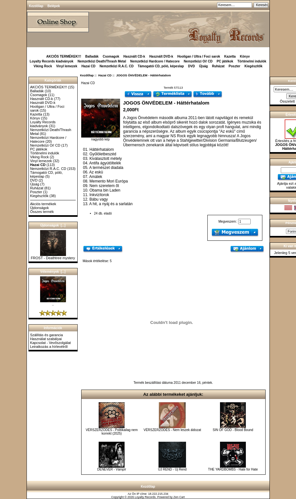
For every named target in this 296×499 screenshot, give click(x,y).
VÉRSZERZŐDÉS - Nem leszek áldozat (172, 430)
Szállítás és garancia (46, 335)
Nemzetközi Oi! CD (198, 61)
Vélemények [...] (52, 271)
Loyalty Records (145, 497)
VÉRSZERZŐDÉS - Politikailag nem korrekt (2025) (112, 431)
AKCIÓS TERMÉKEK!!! (63, 56)
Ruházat (218, 66)
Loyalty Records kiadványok (51, 61)
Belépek (54, 6)
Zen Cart (179, 497)
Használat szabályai (46, 339)
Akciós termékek (43, 204)
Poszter (234, 66)
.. (53, 302)
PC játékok (225, 61)
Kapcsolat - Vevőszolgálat (50, 343)
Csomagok (111, 56)
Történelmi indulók (251, 61)
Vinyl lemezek (66, 66)
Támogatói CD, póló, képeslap (161, 66)
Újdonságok (39, 208)
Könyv (245, 56)
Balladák (92, 56)
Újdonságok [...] (53, 225)
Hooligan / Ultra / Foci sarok (198, 56)
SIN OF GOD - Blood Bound (233, 430)
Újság (203, 66)
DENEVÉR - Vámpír (111, 469)
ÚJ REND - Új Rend (172, 469)
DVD (191, 66)
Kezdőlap (36, 6)
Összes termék (42, 212)
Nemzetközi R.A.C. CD (117, 66)
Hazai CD (105, 75)
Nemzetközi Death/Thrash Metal (102, 61)
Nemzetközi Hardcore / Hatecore (155, 61)
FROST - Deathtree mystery (53, 256)
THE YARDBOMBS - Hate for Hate (233, 469)
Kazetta (230, 56)
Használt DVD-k (161, 56)
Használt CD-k (134, 56)
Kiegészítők (254, 66)
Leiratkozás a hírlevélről (49, 347)
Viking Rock (43, 66)
